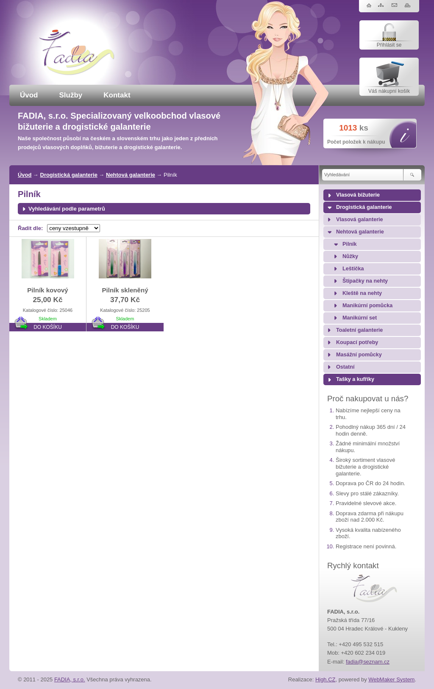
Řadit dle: (30, 228)
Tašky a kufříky (355, 379)
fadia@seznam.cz (367, 661)
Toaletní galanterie (359, 330)
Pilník (349, 244)
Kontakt (116, 95)
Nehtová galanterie (130, 175)
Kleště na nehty (362, 293)
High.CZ (325, 679)
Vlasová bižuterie (358, 195)
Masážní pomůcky (359, 355)
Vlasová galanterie (359, 219)
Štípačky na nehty (365, 281)
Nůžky (350, 256)
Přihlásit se (389, 45)
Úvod (29, 95)
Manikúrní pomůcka (367, 305)
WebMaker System (391, 679)
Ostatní (345, 367)
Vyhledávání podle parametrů (66, 209)
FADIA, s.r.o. (69, 679)
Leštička (353, 269)
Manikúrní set (359, 318)
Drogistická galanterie (68, 175)
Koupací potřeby (357, 342)
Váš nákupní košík (389, 91)
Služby (71, 95)
